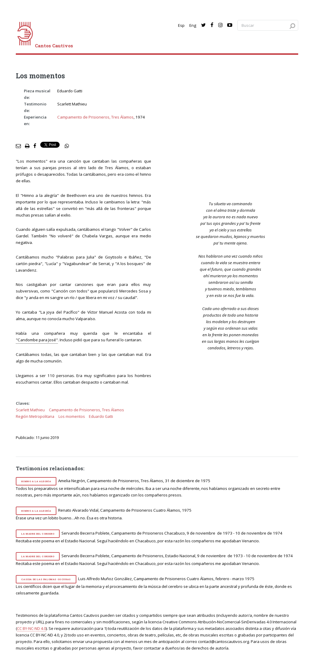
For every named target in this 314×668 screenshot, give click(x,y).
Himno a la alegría (36, 481)
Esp (181, 25)
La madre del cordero (37, 533)
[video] (234, 139)
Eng (192, 25)
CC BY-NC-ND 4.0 (31, 628)
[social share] (67, 146)
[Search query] (267, 25)
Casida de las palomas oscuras (46, 579)
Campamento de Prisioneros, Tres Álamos (95, 117)
